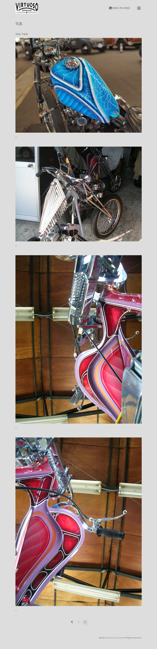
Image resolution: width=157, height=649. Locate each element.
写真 (18, 24)
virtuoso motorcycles (114, 638)
